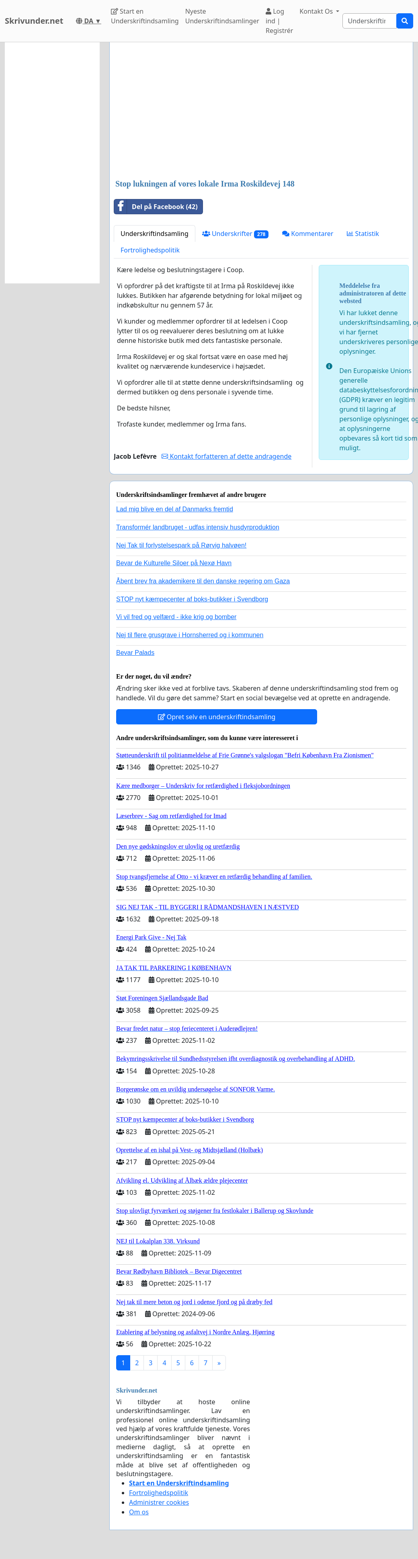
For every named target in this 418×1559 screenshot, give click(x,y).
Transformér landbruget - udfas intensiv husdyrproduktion (197, 527)
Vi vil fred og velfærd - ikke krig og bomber (176, 616)
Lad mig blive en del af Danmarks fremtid (174, 509)
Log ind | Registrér (279, 21)
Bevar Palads (135, 652)
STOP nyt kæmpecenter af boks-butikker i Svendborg (192, 599)
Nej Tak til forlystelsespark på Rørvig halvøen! (181, 545)
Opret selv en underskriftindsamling (217, 716)
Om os (139, 1512)
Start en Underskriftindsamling (145, 16)
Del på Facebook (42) (156, 206)
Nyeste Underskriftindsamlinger (222, 16)
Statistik (363, 233)
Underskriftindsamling (155, 233)
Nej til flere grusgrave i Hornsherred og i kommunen (189, 635)
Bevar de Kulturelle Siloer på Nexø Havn (174, 563)
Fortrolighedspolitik (150, 250)
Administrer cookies (159, 1502)
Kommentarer (307, 233)
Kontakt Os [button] (316, 11)
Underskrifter (235, 233)
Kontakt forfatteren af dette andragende (226, 456)
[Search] (369, 21)
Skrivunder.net (34, 20)
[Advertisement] (259, 111)
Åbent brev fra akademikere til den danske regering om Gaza (203, 581)
